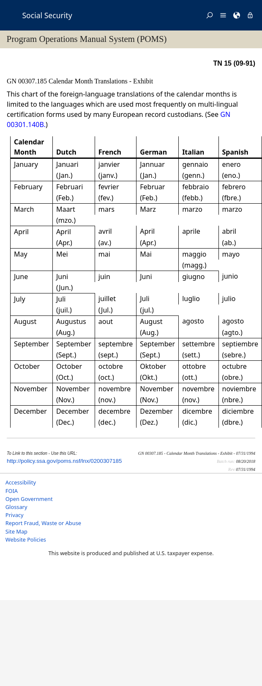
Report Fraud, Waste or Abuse (43, 523)
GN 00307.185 (28, 81)
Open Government (29, 499)
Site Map (16, 531)
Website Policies (25, 539)
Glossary (16, 507)
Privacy (14, 515)
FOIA (11, 491)
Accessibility (20, 482)
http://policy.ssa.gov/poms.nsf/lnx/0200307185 (64, 461)
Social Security (47, 15)
